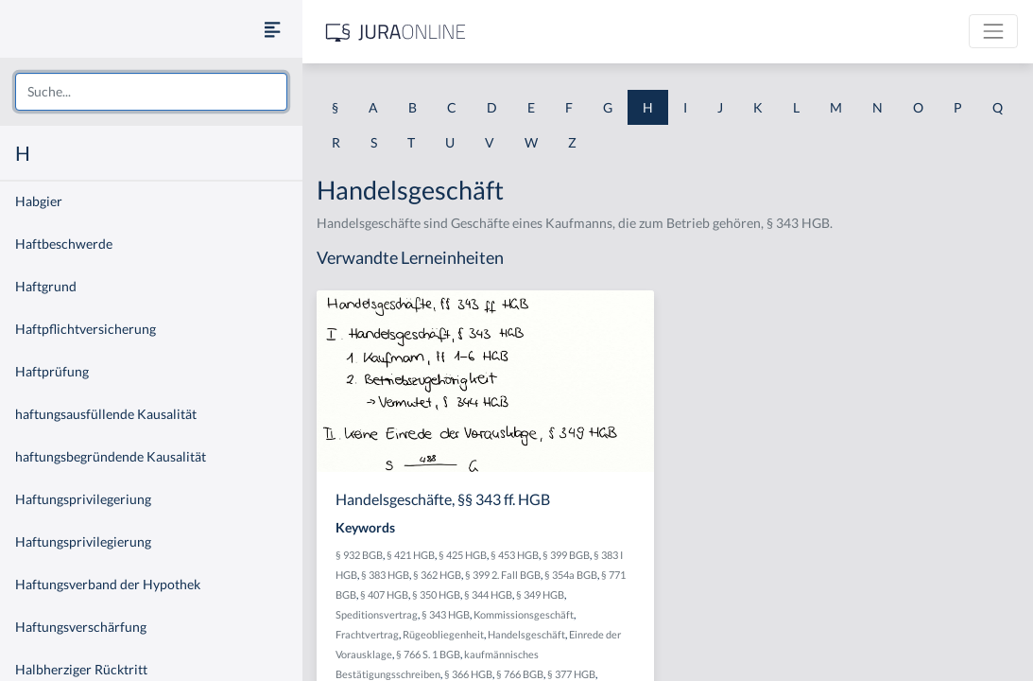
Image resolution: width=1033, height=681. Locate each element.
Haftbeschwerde (63, 244)
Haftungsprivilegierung (83, 541)
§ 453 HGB (515, 555)
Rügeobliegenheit (443, 634)
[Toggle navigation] (993, 31)
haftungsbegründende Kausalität (110, 456)
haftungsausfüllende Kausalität (106, 414)
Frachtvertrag (367, 634)
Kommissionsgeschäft (523, 614)
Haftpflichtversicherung (85, 329)
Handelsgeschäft (526, 634)
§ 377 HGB (571, 674)
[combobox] (151, 92)
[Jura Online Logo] (396, 32)
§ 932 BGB (359, 555)
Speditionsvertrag (377, 614)
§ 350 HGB (436, 594)
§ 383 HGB (385, 574)
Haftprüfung (52, 371)
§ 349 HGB (540, 594)
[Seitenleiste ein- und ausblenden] (272, 29)
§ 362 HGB (437, 574)
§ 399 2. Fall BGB (503, 574)
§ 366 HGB (468, 674)
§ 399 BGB (566, 555)
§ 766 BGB (519, 674)
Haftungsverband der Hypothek (107, 584)
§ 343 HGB (446, 614)
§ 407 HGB (384, 594)
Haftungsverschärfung (80, 627)
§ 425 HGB (463, 555)
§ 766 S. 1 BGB (428, 654)
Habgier (38, 201)
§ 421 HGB (411, 555)
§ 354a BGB (570, 574)
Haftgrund (46, 286)
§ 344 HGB (488, 594)
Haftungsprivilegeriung (83, 499)
